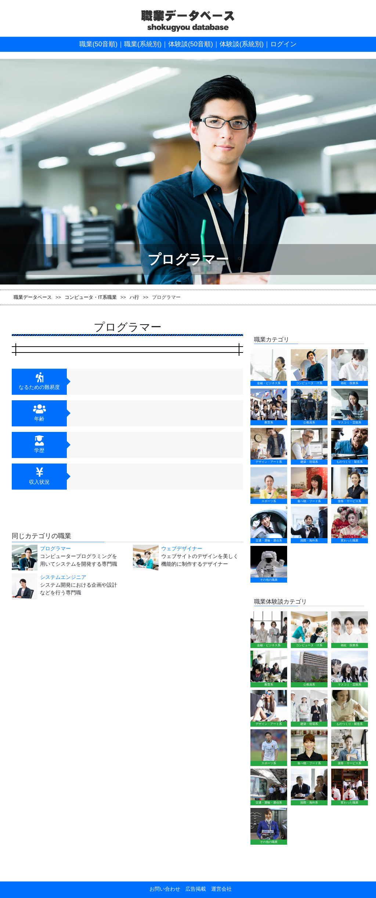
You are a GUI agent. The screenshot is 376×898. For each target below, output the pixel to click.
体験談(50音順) (190, 44)
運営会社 (219, 889)
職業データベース (33, 297)
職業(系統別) (143, 44)
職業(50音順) (98, 44)
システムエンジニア (63, 577)
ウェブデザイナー (181, 548)
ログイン (283, 44)
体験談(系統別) (242, 44)
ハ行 (134, 297)
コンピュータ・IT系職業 (91, 297)
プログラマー (55, 548)
